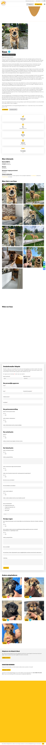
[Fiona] (12, 633)
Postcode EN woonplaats (33, 392)
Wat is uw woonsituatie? (23, 509)
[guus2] (33, 257)
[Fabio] (34, 587)
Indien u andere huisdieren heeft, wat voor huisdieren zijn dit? (23, 499)
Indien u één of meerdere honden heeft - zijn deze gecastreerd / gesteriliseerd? (23, 475)
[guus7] (12, 214)
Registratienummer (33, 378)
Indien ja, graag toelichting (23, 460)
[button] (44, 4)
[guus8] (33, 193)
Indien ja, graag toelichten (23, 540)
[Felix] (12, 610)
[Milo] (34, 610)
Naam (23, 387)
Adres (13, 392)
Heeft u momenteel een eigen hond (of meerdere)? (23, 468)
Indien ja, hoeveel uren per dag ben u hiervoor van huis (23, 442)
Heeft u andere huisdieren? (23, 493)
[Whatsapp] (44, 267)
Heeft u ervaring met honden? (23, 452)
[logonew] (3, 3)
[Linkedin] (44, 264)
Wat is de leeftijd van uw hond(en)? (23, 487)
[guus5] (12, 193)
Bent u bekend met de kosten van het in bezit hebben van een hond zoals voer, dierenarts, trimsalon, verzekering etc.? (23, 524)
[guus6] (33, 214)
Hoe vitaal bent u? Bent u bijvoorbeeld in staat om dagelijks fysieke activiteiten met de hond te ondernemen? (23, 554)
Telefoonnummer (23, 398)
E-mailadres (23, 404)
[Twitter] (44, 262)
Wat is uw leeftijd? (23, 548)
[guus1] (12, 278)
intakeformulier (5, 176)
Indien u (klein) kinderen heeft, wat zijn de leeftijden (23, 426)
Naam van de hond (13, 378)
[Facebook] (44, 269)
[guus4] (33, 236)
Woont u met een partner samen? (23, 413)
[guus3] (12, 257)
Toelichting (23, 561)
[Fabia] (12, 587)
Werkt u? (23, 436)
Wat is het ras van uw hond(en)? (23, 481)
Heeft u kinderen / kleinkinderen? (23, 420)
